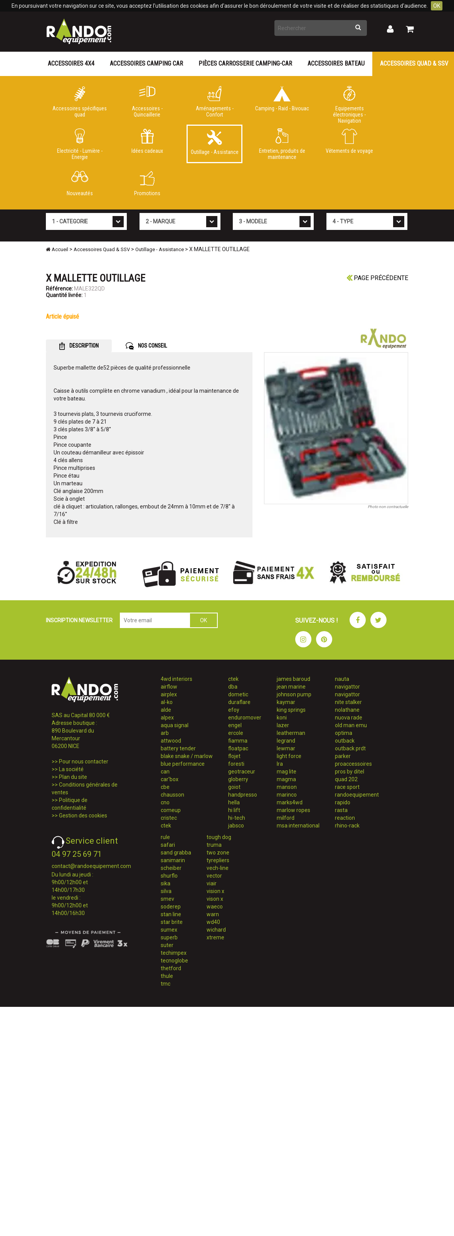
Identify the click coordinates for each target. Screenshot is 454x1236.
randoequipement (357, 795)
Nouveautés (79, 183)
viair (212, 883)
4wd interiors (176, 679)
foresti (236, 764)
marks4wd (290, 802)
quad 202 (346, 779)
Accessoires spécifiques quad (79, 102)
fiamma (237, 741)
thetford (171, 968)
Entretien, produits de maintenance (282, 144)
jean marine (291, 687)
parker (343, 756)
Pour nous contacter (83, 761)
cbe (165, 787)
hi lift (234, 810)
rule (165, 837)
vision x (215, 891)
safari (168, 845)
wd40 (213, 922)
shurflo (169, 876)
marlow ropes (293, 810)
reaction (345, 818)
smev (167, 899)
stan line (171, 914)
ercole (235, 733)
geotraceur (241, 771)
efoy (233, 710)
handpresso (242, 795)
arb (165, 733)
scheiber (171, 868)
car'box (169, 779)
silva (166, 891)
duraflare (239, 702)
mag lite (286, 771)
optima (343, 733)
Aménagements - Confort (214, 102)
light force (289, 756)
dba (232, 687)
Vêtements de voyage (349, 141)
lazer (283, 725)
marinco (287, 795)
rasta (341, 810)
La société (71, 769)
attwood (171, 741)
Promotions (147, 183)
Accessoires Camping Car (146, 63)
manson (287, 787)
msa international (298, 825)
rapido (342, 802)
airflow (169, 687)
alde (166, 710)
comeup (171, 810)
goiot (234, 787)
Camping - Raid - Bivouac (282, 98)
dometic (238, 694)
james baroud (293, 679)
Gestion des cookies (83, 815)
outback (345, 741)
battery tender (178, 748)
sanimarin (173, 860)
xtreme (215, 937)
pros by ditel (349, 771)
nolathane (347, 710)
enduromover (244, 717)
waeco (215, 906)
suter (167, 945)
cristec (169, 818)
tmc (165, 984)
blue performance (183, 764)
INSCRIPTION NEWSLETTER (79, 620)
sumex (169, 930)
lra (280, 764)
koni (282, 717)
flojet (234, 756)
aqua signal (174, 725)
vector (214, 876)
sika (165, 883)
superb (169, 937)
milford (285, 818)
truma (214, 845)
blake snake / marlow (187, 756)
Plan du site (73, 777)
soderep (171, 906)
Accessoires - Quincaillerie (147, 102)
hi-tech (236, 818)
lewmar (286, 748)
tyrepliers (218, 860)
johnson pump (294, 694)
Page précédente (377, 278)
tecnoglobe (174, 960)
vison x (215, 899)
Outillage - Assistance (214, 142)
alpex (167, 717)
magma (286, 779)
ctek (166, 825)
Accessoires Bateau (336, 63)
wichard (216, 930)
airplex (169, 694)
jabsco (236, 825)
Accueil (57, 249)
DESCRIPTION (79, 346)
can (165, 771)
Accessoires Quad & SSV (102, 249)
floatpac (238, 748)
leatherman (291, 733)
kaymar (286, 702)
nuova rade (348, 717)
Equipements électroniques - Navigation (349, 103)
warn (213, 914)
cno (165, 802)
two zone (218, 852)
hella (234, 802)
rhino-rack (347, 825)
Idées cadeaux (147, 141)
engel (235, 725)
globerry (238, 779)
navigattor (347, 687)
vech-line (218, 868)
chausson (172, 795)
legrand (286, 741)
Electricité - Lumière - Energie (79, 144)
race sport (347, 787)
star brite (172, 922)
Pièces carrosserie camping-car (245, 63)
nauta (342, 679)
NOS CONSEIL (146, 346)
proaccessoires (353, 764)
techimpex (174, 953)
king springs (291, 710)
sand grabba (176, 852)
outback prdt (350, 748)
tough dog (219, 837)
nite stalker (348, 702)
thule (167, 976)
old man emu (351, 725)
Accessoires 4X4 (71, 63)
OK (436, 6)
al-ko (167, 702)
